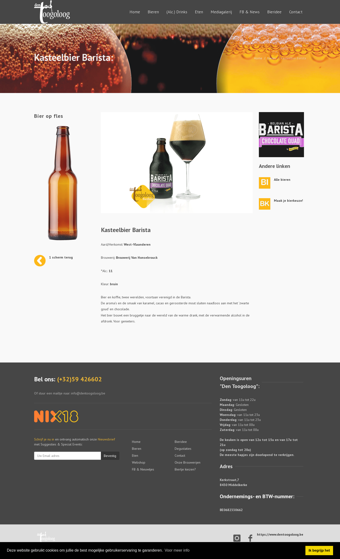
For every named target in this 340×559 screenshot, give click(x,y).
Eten (199, 12)
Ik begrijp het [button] (319, 550)
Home (135, 12)
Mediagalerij (221, 12)
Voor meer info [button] (177, 550)
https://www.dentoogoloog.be (280, 534)
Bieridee (274, 12)
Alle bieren (282, 179)
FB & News (250, 12)
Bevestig (110, 456)
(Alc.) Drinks (177, 12)
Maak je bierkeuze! (288, 200)
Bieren (153, 12)
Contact (296, 12)
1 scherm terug (61, 257)
